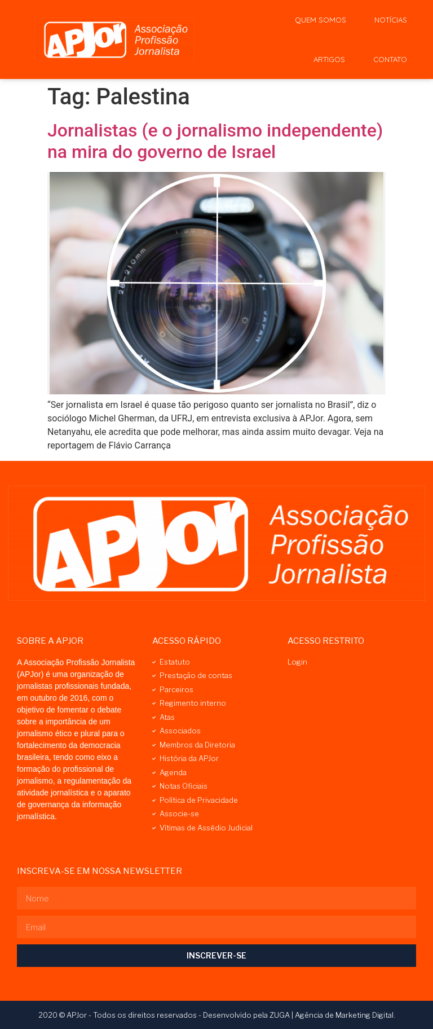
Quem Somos (320, 19)
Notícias (390, 19)
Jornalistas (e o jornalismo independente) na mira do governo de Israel (215, 141)
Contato (390, 59)
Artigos (329, 59)
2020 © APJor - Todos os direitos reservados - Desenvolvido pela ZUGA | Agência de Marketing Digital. (216, 1014)
